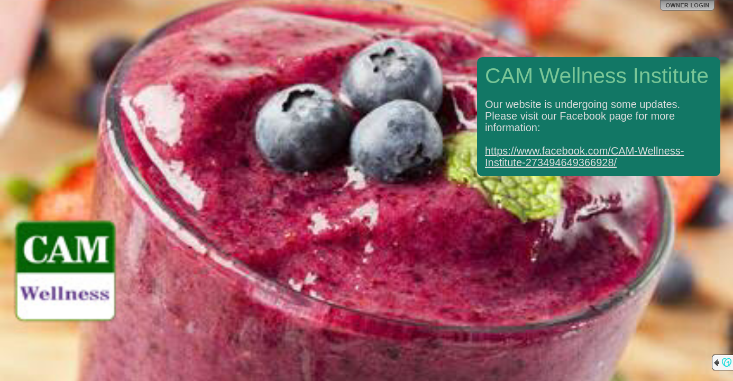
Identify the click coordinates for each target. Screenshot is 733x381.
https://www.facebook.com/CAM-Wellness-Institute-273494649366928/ (584, 156)
